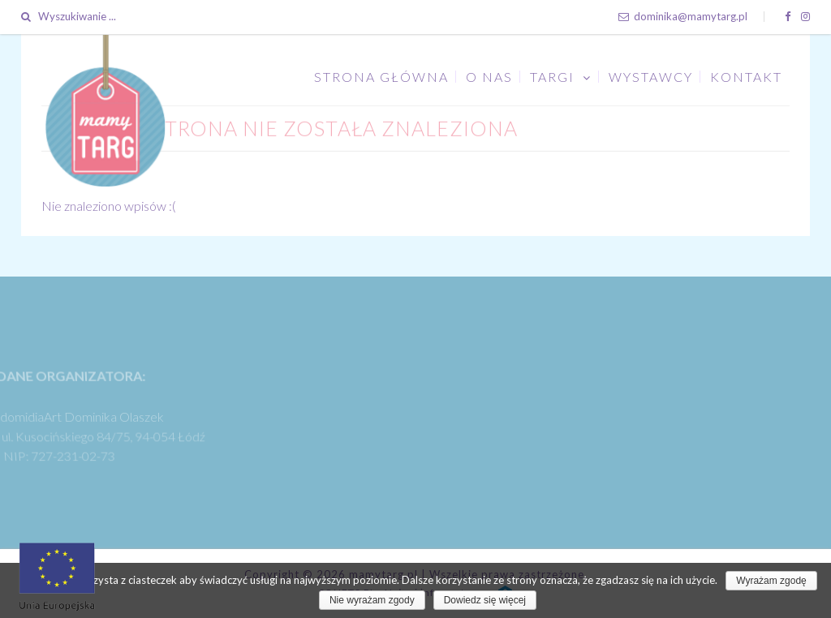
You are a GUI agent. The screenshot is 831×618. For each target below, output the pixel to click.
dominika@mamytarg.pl (682, 16)
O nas (489, 76)
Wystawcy (651, 76)
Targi (552, 76)
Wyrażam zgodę (771, 580)
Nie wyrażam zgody (372, 600)
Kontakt (746, 76)
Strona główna (381, 76)
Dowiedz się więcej (485, 600)
